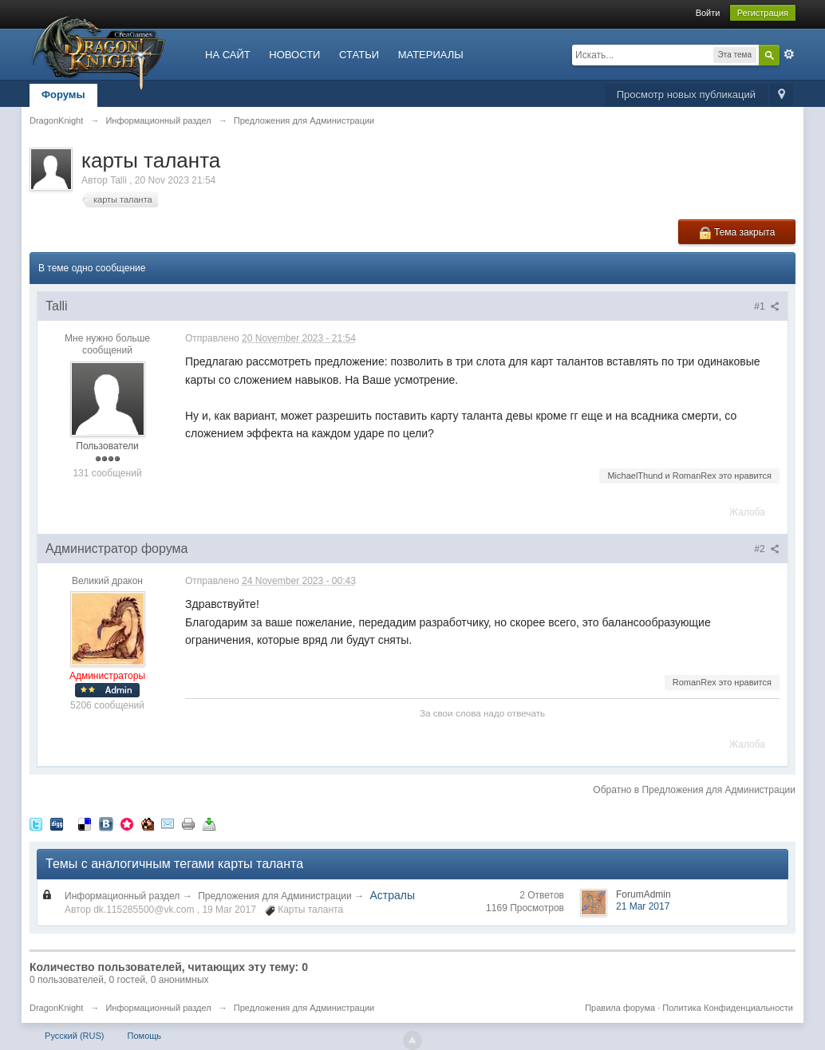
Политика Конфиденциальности (727, 1007)
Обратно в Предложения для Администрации (694, 789)
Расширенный (789, 54)
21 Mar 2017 (642, 906)
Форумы (63, 95)
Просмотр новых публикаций (686, 95)
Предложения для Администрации (275, 896)
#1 (767, 306)
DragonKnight (56, 1007)
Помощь (145, 1035)
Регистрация (762, 13)
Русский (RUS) (74, 1035)
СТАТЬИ (359, 55)
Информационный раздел (122, 896)
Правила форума (620, 1007)
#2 (767, 549)
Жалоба (747, 512)
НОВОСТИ (294, 55)
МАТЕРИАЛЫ (431, 55)
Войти (708, 13)
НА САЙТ (228, 55)
